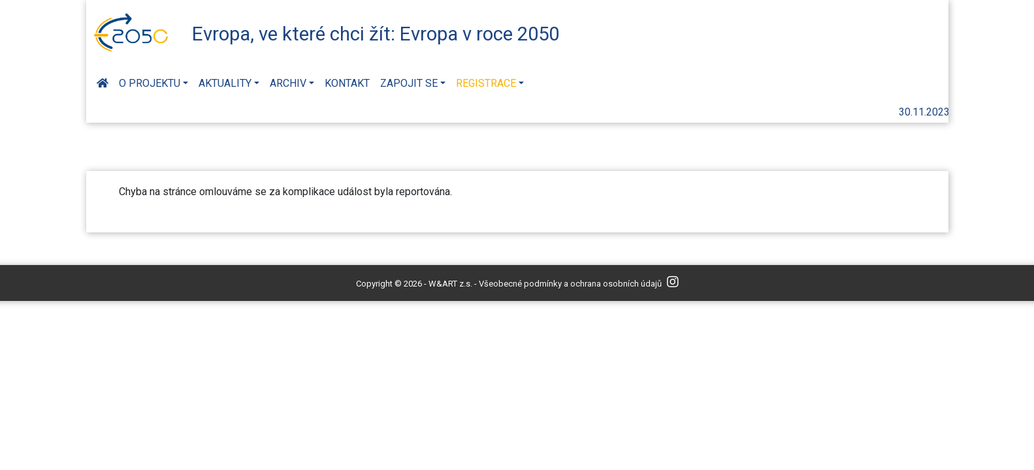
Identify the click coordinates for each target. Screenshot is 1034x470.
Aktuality (225, 83)
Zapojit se (409, 83)
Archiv (288, 83)
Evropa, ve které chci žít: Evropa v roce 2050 (375, 34)
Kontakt (347, 83)
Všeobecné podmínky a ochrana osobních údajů (570, 284)
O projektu (149, 83)
